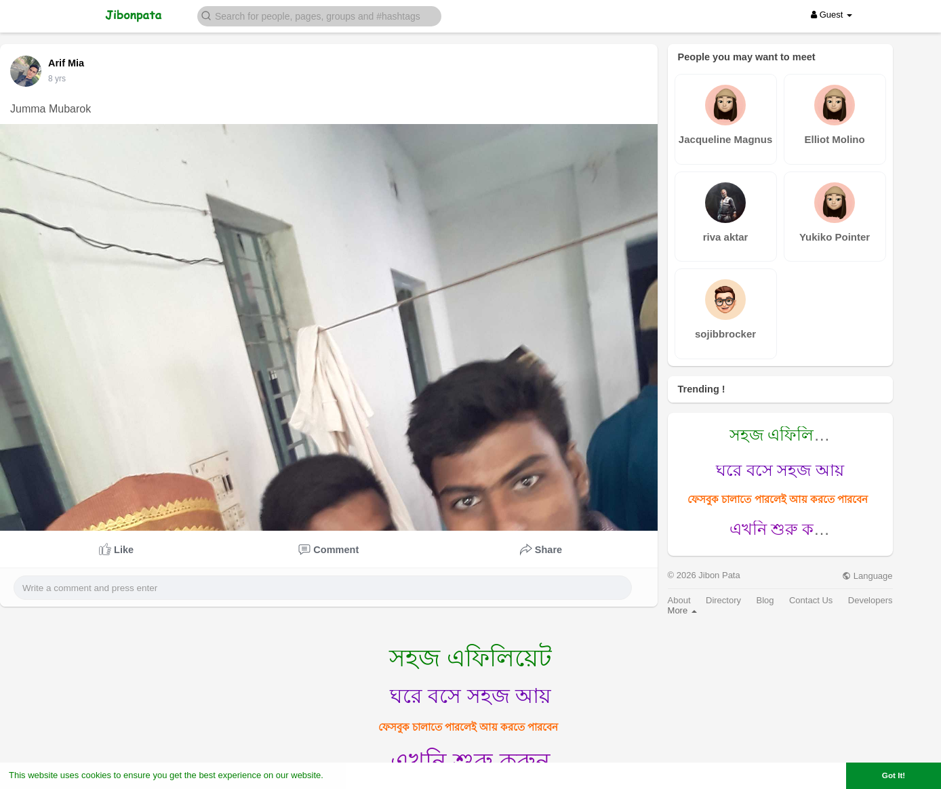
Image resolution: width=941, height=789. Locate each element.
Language (867, 575)
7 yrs (57, 78)
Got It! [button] (893, 775)
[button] (319, 15)
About (679, 600)
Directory (723, 600)
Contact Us (811, 600)
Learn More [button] (349, 775)
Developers (870, 600)
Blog (765, 600)
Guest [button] (831, 14)
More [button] (682, 610)
